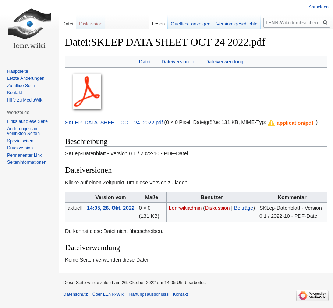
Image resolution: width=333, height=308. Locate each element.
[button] (290, 123)
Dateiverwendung (224, 61)
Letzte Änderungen (25, 78)
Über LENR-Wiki (108, 294)
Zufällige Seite (21, 85)
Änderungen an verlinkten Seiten (23, 131)
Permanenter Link (24, 155)
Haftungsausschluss (149, 294)
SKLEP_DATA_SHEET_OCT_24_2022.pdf (114, 122)
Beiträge (243, 208)
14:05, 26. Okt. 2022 (110, 208)
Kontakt (14, 92)
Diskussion (217, 208)
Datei (144, 61)
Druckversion (20, 148)
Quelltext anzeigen (190, 23)
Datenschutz (75, 294)
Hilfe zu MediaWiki (25, 100)
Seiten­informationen (26, 162)
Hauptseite (17, 71)
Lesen (158, 23)
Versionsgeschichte (237, 23)
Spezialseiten (20, 141)
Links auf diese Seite (27, 121)
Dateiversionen (178, 61)
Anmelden (319, 7)
